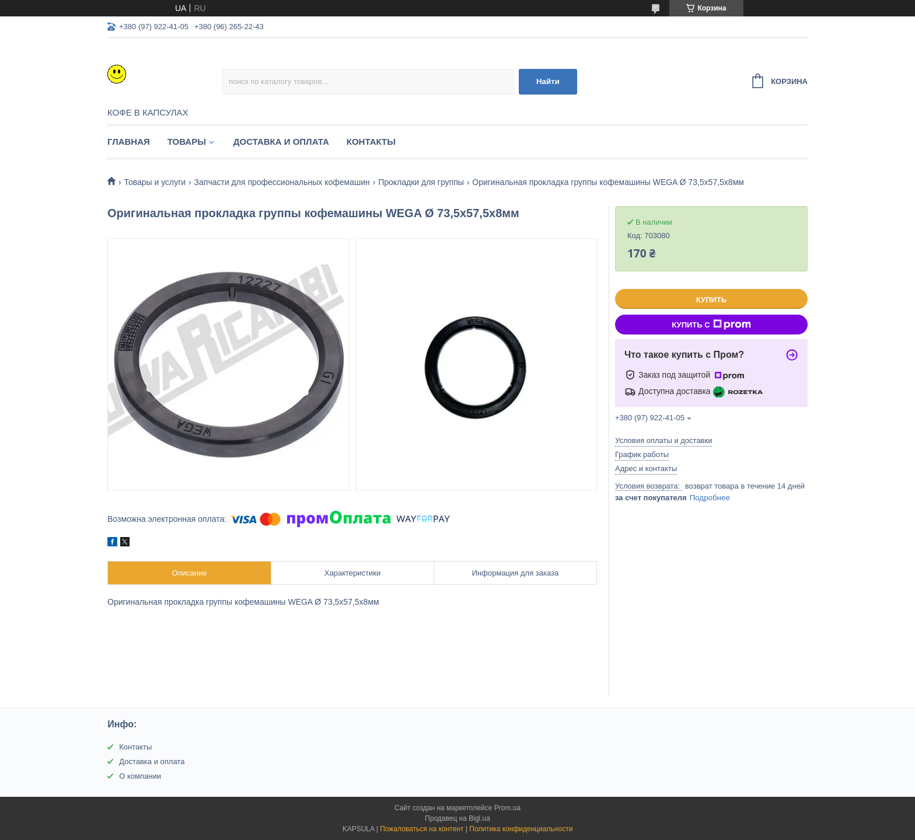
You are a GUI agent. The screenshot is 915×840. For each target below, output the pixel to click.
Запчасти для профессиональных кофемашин (282, 182)
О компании (140, 776)
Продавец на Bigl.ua (457, 818)
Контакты (371, 141)
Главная (128, 141)
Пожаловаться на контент (421, 829)
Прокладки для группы (421, 182)
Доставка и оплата (281, 141)
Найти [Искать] (548, 81)
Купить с (711, 324)
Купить (711, 299)
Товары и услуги (155, 182)
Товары (186, 141)
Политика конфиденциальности (520, 829)
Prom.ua (507, 808)
